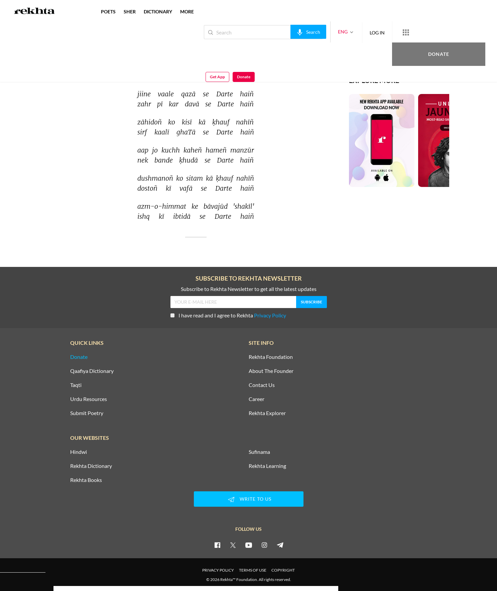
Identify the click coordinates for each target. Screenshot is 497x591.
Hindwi (78, 452)
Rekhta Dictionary (91, 466)
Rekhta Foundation (271, 357)
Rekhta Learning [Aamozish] (267, 466)
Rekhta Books (86, 480)
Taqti (76, 385)
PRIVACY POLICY (218, 570)
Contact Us (262, 385)
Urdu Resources (88, 399)
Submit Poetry (86, 413)
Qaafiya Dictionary (92, 371)
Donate (418, 32)
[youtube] (248, 544)
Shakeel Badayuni (76, 46)
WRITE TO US (248, 499)
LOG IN (354, 32)
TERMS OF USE (252, 570)
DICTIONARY (158, 11)
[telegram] (280, 544)
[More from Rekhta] (383, 32)
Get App (453, 32)
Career (256, 399)
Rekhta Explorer (267, 413)
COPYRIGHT (283, 570)
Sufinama (259, 452)
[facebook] (217, 544)
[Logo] (34, 11)
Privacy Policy (270, 315)
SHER (130, 11)
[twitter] (233, 544)
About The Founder (271, 371)
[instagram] (264, 544)
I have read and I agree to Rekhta (228, 315)
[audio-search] (286, 32)
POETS (108, 11)
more (187, 11)
